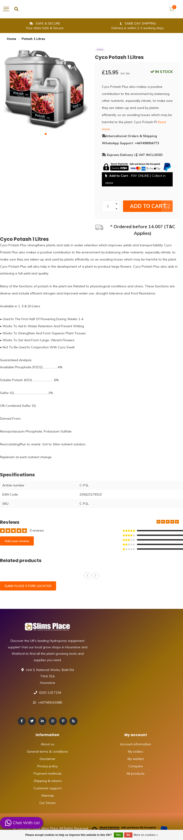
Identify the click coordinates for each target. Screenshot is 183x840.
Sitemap (47, 795)
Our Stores (47, 803)
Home (11, 39)
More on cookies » (146, 835)
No (128, 835)
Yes (118, 835)
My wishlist (136, 759)
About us (47, 744)
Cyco (100, 49)
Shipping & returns (48, 781)
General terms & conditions (47, 751)
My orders (135, 751)
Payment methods (48, 773)
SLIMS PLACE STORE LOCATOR (28, 586)
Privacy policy (47, 766)
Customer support (48, 788)
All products (135, 773)
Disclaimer (47, 759)
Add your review (17, 541)
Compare (135, 766)
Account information (135, 744)
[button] (46, 134)
